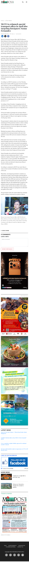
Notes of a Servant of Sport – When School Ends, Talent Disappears (14, 433)
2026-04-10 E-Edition (5, 535)
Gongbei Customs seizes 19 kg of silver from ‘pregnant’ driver (13, 438)
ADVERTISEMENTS (12, 545)
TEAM (5, 545)
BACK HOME (5, 230)
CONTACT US (20, 546)
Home (2, 20)
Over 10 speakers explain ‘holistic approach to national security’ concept (13, 444)
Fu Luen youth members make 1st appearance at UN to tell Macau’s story (14, 449)
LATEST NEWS (8, 20)
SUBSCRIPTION (21, 545)
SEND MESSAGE (7, 249)
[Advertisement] (14, 11)
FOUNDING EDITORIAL (11, 546)
